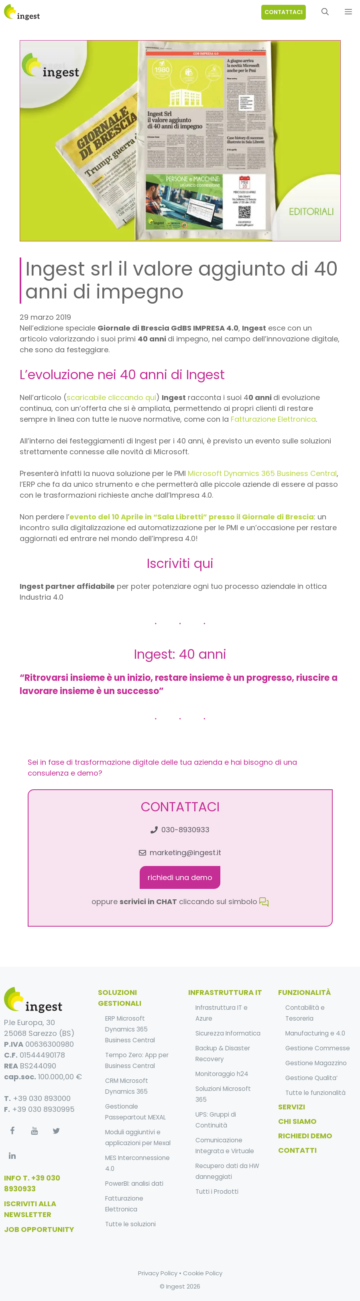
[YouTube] (34, 1131)
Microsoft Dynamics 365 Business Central (262, 473)
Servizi (291, 1107)
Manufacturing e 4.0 (315, 1033)
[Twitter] (56, 1131)
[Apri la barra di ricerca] (325, 12)
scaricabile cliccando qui (111, 397)
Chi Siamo (297, 1121)
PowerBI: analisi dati (134, 1183)
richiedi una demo (180, 877)
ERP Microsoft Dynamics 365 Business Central (130, 1029)
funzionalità (304, 992)
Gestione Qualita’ (311, 1078)
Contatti (297, 1150)
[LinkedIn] (12, 1156)
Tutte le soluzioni (130, 1224)
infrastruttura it (225, 992)
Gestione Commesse (317, 1048)
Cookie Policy (202, 1273)
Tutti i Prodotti (216, 1191)
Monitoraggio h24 (221, 1074)
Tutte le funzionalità (315, 1093)
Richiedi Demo (305, 1136)
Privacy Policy (157, 1273)
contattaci (283, 12)
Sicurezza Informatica (227, 1033)
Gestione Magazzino (316, 1063)
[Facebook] (12, 1131)
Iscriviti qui (180, 563)
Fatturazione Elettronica (273, 419)
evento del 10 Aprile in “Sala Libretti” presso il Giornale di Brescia (191, 517)
